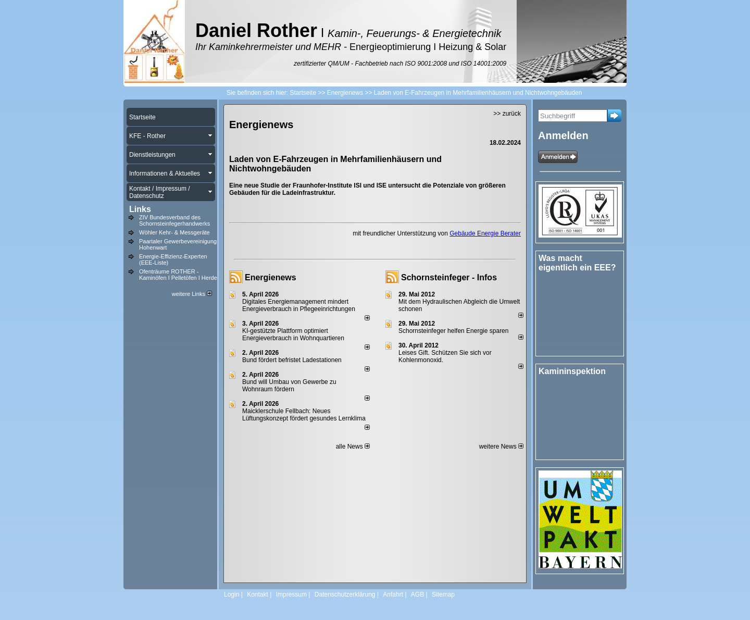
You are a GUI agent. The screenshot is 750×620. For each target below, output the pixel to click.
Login (231, 594)
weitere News (501, 446)
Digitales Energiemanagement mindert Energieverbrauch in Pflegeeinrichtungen (298, 305)
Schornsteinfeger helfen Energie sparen (453, 330)
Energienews (270, 277)
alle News (353, 446)
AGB (417, 594)
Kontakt (257, 594)
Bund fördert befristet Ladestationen (292, 360)
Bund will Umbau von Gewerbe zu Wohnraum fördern (289, 385)
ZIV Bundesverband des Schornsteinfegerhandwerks (174, 220)
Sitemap (443, 594)
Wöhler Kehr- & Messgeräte (174, 232)
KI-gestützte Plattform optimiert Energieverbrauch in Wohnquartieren (293, 334)
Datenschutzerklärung (345, 594)
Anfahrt (393, 594)
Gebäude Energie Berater (485, 233)
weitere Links (192, 294)
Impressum (291, 594)
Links (140, 209)
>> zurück (507, 113)
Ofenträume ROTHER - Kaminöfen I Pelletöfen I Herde (178, 274)
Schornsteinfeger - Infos (449, 277)
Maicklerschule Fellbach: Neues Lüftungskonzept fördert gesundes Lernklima (304, 414)
